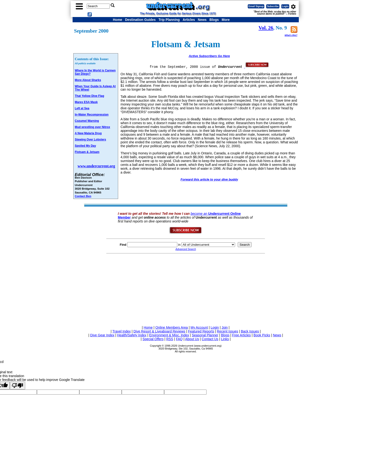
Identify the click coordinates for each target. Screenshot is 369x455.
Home (117, 20)
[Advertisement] (186, 288)
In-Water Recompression (92, 114)
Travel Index (121, 331)
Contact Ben (83, 196)
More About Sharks (88, 80)
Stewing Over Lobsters (90, 139)
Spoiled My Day (85, 145)
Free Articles (241, 335)
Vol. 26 (266, 28)
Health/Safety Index (131, 335)
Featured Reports (201, 331)
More (226, 20)
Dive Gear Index (102, 335)
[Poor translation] (17, 386)
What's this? (291, 35)
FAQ (179, 339)
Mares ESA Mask (86, 102)
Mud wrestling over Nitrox (92, 127)
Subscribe (272, 6)
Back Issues (250, 331)
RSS (169, 339)
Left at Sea (82, 108)
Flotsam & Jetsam (87, 152)
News (202, 20)
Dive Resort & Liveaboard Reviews (159, 331)
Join (225, 327)
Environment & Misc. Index (169, 335)
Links (225, 339)
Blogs (214, 20)
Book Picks (262, 335)
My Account (199, 327)
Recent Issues (227, 331)
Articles (189, 20)
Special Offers (153, 339)
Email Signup (256, 6)
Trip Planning (169, 20)
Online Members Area (171, 327)
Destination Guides (140, 20)
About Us (192, 339)
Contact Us (210, 339)
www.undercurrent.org (96, 166)
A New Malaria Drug (88, 133)
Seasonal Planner (205, 335)
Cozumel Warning (87, 120)
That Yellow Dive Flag (89, 96)
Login (285, 6)
